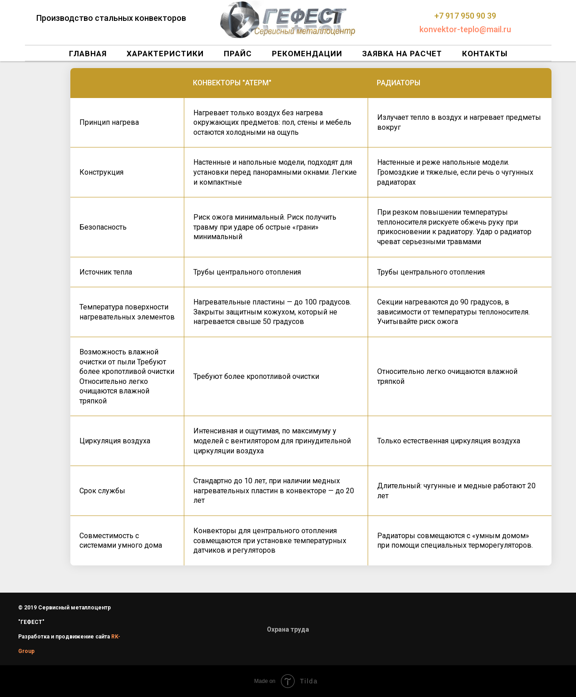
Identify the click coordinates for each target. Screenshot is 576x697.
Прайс (238, 53)
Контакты (484, 53)
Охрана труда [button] (288, 629)
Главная (88, 53)
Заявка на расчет (402, 53)
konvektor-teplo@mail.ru (465, 29)
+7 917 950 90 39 (465, 15)
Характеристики (165, 53)
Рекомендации (307, 53)
